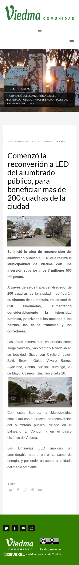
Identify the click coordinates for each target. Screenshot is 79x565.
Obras (61, 141)
